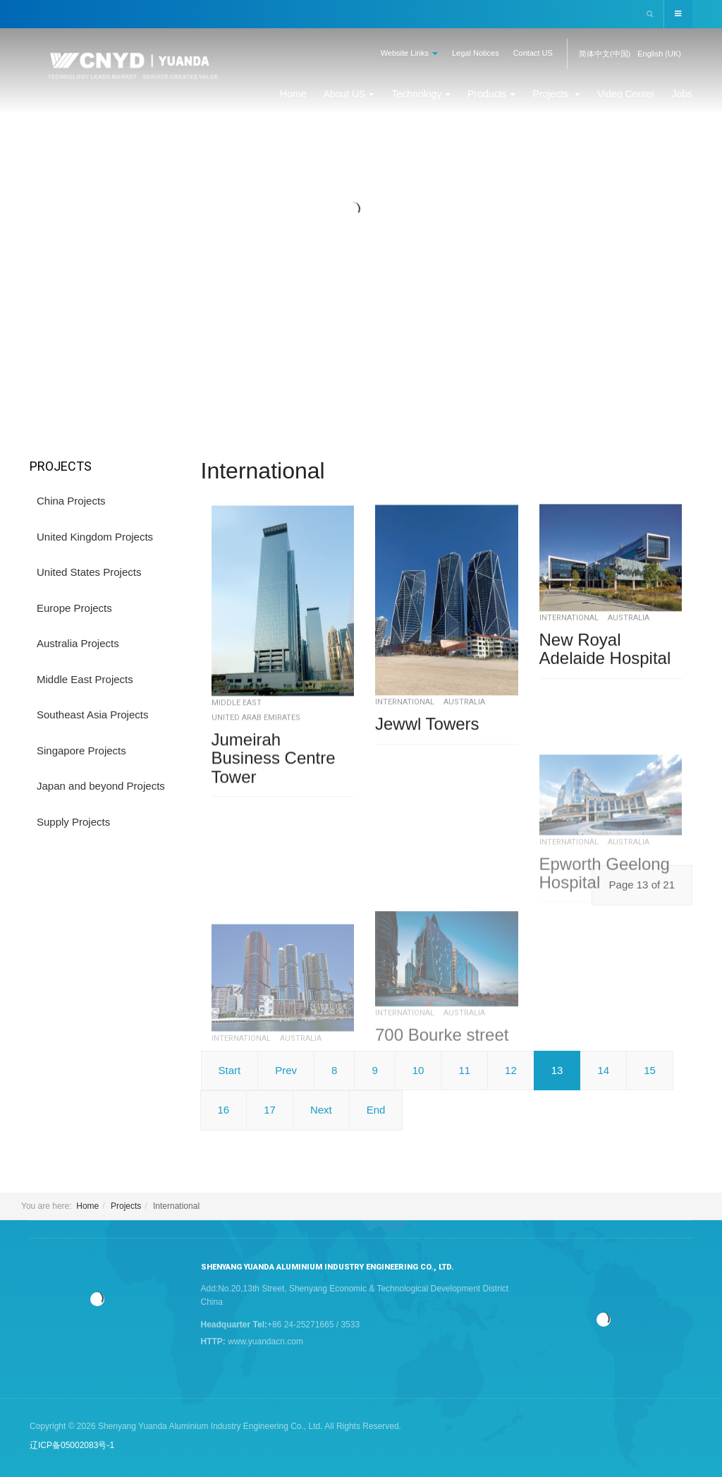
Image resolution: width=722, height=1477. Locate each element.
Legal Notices (475, 53)
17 (270, 1110)
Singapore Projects (81, 750)
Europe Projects (74, 608)
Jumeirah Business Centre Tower (274, 796)
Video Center (625, 94)
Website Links (409, 53)
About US (348, 94)
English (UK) (659, 53)
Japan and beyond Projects (101, 786)
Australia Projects (78, 643)
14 (603, 1070)
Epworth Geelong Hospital (604, 959)
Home (293, 94)
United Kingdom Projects (95, 537)
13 (557, 1070)
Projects (556, 94)
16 (224, 1110)
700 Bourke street (441, 1120)
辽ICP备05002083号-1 (72, 1445)
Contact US (533, 53)
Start (230, 1070)
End (376, 1110)
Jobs (681, 94)
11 (464, 1070)
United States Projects (89, 572)
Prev (286, 1070)
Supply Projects (73, 822)
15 (650, 1070)
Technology (421, 94)
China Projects (71, 501)
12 (511, 1070)
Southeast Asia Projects (92, 715)
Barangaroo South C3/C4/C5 (280, 1170)
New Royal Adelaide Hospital (605, 672)
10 (418, 1070)
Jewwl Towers (427, 755)
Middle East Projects (85, 679)
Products (491, 94)
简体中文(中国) (604, 53)
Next (321, 1110)
